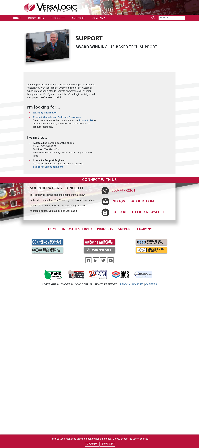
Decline (107, 444)
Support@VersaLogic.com (48, 166)
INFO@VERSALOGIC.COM (133, 201)
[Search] (172, 18)
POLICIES (137, 284)
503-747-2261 (124, 190)
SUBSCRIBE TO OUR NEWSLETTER (140, 212)
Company (98, 18)
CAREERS (151, 284)
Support (78, 18)
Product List (86, 120)
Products (58, 18)
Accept (92, 444)
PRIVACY (125, 284)
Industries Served (77, 229)
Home (17, 18)
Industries (36, 18)
